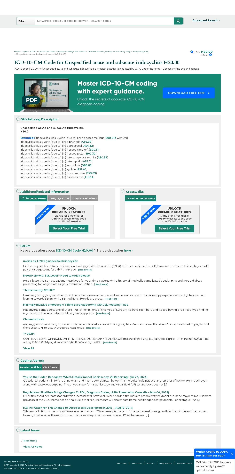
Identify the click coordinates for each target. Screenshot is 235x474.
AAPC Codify (121, 463)
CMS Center (51, 367)
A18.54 (89, 177)
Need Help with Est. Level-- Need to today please (56, 275)
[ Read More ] (85, 270)
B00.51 (94, 149)
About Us (150, 463)
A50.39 (102, 157)
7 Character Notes (33, 198)
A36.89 (86, 141)
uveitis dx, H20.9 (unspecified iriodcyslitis (50, 261)
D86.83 (87, 165)
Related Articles (30, 367)
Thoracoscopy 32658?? (39, 290)
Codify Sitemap (165, 463)
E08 (108, 137)
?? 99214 (29, 333)
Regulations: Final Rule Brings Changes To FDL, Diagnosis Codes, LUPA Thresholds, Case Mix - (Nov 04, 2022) (96, 392)
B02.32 (90, 153)
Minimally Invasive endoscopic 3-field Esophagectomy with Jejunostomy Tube (75, 304)
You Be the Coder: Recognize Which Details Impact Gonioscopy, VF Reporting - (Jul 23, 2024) (85, 377)
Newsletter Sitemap (185, 463)
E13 (114, 137)
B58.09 (91, 173)
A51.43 (81, 169)
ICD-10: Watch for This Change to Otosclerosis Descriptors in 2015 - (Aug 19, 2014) (78, 407)
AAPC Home (137, 463)
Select (22, 21)
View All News (32, 446)
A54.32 (88, 145)
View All (28, 348)
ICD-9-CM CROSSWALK (140, 198)
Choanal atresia (33, 319)
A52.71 (87, 161)
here (127, 250)
